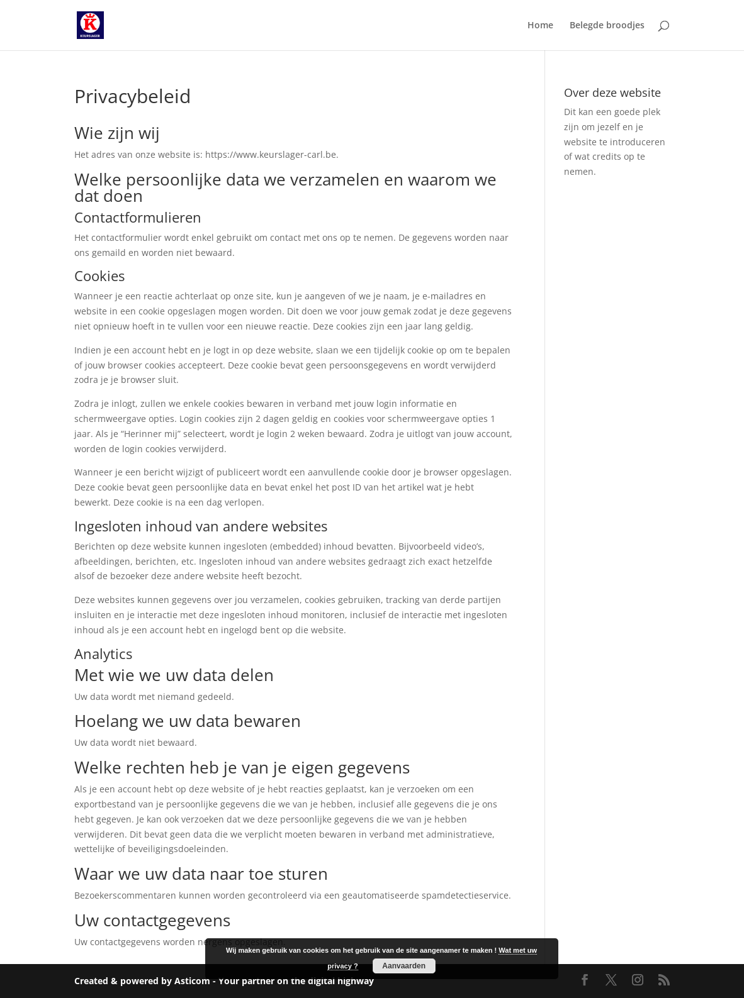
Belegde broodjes (607, 26)
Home (540, 26)
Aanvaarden (404, 966)
